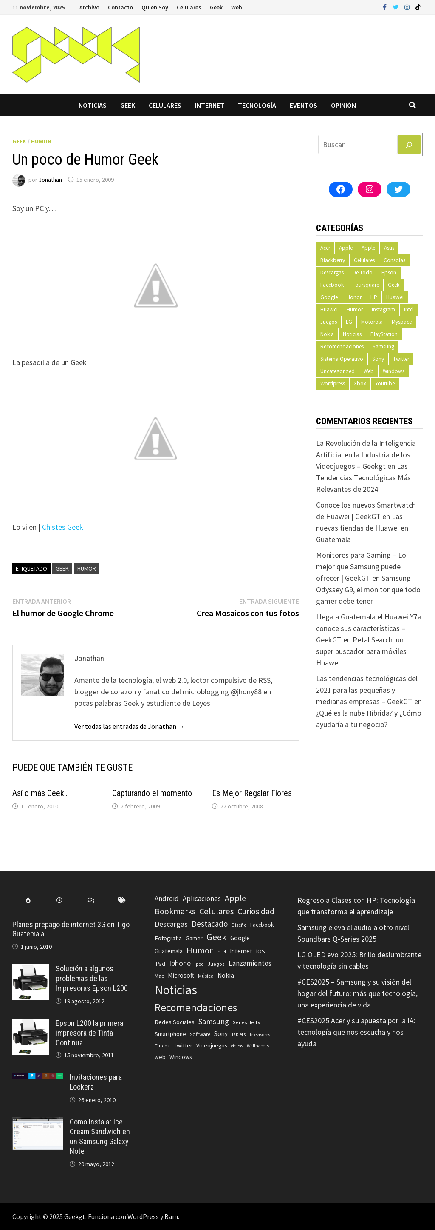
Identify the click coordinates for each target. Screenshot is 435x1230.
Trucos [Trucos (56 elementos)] (162, 1046)
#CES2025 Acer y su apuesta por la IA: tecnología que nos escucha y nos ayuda (356, 1032)
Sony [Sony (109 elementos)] (221, 1034)
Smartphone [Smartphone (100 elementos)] (170, 1034)
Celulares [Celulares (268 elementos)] (216, 911)
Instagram (383, 309)
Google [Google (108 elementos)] (240, 938)
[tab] (28, 900)
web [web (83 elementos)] (160, 1057)
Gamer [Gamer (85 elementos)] (194, 938)
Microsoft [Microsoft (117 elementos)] (181, 975)
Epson (388, 272)
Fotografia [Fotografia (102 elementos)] (168, 938)
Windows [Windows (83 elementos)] (180, 1057)
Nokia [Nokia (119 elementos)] (226, 975)
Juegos (328, 321)
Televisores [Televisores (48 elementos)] (259, 1034)
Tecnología (257, 105)
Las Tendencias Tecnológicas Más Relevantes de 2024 (363, 477)
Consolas (394, 260)
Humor (41, 141)
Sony (378, 358)
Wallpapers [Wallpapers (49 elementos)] (258, 1046)
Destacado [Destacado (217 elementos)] (210, 924)
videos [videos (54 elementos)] (237, 1046)
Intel (409, 309)
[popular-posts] (28, 900)
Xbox (360, 383)
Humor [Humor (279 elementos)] (199, 950)
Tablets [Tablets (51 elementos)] (239, 1034)
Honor (354, 297)
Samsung (383, 346)
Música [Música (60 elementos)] (206, 976)
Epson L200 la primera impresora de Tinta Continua (89, 1033)
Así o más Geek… (40, 793)
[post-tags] (122, 900)
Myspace (402, 321)
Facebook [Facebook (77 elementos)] (262, 924)
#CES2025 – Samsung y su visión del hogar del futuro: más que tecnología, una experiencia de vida (357, 993)
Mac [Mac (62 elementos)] (159, 976)
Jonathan (50, 179)
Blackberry (332, 260)
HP (373, 297)
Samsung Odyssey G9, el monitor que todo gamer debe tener (368, 589)
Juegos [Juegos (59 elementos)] (216, 964)
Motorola (372, 321)
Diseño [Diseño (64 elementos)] (239, 925)
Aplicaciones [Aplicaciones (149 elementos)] (202, 898)
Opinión (343, 105)
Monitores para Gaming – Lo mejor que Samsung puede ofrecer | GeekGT (361, 566)
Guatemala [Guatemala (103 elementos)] (169, 951)
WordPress (143, 1216)
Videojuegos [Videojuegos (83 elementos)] (211, 1045)
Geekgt (74, 1216)
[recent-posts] (59, 900)
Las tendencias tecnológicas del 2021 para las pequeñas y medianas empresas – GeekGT (367, 690)
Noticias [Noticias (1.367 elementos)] (176, 990)
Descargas (332, 272)
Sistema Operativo (341, 358)
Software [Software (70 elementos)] (200, 1033)
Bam (171, 1216)
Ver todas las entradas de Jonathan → (129, 726)
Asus (389, 247)
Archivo (89, 7)
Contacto (120, 7)
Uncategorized (337, 371)
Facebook (332, 284)
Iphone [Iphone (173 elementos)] (180, 963)
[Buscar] (409, 144)
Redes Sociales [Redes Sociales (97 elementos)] (175, 1022)
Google (329, 297)
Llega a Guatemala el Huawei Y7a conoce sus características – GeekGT (368, 628)
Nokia (327, 334)
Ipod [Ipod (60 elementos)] (199, 964)
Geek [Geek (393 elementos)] (216, 937)
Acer (325, 247)
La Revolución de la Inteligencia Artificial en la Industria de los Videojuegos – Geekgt (366, 454)
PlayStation (384, 334)
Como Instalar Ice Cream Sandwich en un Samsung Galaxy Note (100, 1136)
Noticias (93, 105)
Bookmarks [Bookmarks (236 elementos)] (175, 911)
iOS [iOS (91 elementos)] (260, 951)
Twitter (401, 358)
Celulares (189, 7)
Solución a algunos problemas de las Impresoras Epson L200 (92, 978)
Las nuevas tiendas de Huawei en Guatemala (362, 527)
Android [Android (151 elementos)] (167, 898)
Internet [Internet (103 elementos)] (241, 951)
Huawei (395, 297)
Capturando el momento (152, 793)
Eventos (303, 105)
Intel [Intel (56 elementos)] (221, 952)
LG (349, 321)
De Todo (363, 272)
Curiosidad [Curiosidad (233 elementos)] (255, 911)
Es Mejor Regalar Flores (252, 793)
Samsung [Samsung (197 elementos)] (213, 1021)
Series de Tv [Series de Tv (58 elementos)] (246, 1022)
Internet (209, 105)
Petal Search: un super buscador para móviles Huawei (361, 651)
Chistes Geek (62, 527)
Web (236, 7)
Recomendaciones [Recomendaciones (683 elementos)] (196, 1007)
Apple (346, 247)
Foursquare (366, 284)
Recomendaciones (342, 346)
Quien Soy (154, 7)
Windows (393, 371)
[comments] (91, 900)
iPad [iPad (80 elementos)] (160, 963)
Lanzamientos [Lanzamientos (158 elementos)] (250, 963)
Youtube (385, 383)
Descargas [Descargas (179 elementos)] (171, 924)
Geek (216, 7)
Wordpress (332, 383)
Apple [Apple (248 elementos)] (235, 898)
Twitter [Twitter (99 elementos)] (182, 1045)
